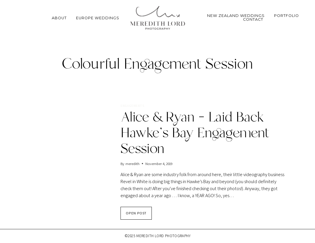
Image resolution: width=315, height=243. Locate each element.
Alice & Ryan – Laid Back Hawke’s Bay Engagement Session (195, 133)
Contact (253, 20)
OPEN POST (139, 215)
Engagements (132, 106)
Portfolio (286, 16)
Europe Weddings (97, 18)
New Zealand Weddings (236, 16)
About (59, 18)
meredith (132, 163)
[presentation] (69, 131)
